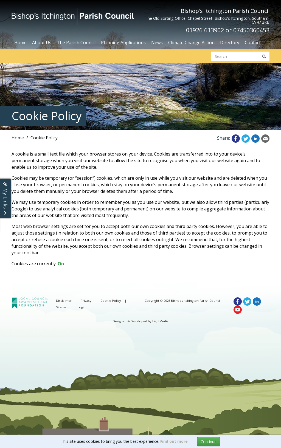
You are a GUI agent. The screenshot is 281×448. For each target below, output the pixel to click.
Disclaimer (64, 300)
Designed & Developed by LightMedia (140, 321)
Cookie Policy (110, 300)
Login (81, 307)
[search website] (235, 56)
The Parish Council (76, 43)
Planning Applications (123, 43)
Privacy (86, 300)
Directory (229, 43)
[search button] (264, 56)
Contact (253, 43)
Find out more (174, 441)
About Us (41, 43)
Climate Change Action (191, 43)
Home (20, 43)
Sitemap (62, 307)
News (157, 43)
